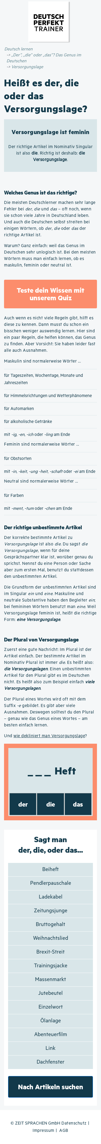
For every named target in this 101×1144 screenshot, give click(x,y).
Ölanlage (50, 1021)
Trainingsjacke (50, 966)
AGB (63, 1130)
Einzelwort (51, 1007)
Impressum (43, 1130)
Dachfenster (50, 1062)
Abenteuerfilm (50, 1035)
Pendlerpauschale (50, 883)
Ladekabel (50, 897)
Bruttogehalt (50, 924)
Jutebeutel (50, 993)
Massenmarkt (50, 979)
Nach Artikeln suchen (50, 1086)
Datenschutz (74, 1123)
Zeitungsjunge (50, 911)
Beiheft (50, 869)
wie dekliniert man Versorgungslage (49, 736)
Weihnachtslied (50, 938)
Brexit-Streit (50, 952)
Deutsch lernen (18, 49)
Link (50, 1048)
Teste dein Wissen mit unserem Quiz (50, 294)
